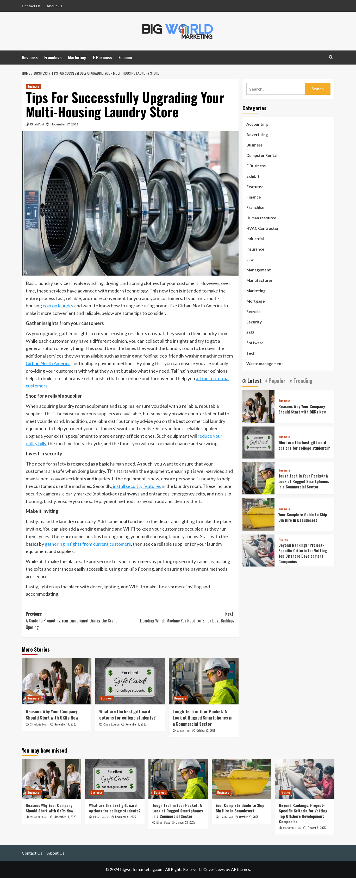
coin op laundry (58, 305)
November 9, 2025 (136, 724)
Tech (250, 353)
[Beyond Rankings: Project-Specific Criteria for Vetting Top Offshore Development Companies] (258, 549)
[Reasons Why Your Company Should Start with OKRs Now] (56, 681)
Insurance (255, 249)
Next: (182, 617)
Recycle (253, 311)
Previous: (78, 621)
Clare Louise (111, 724)
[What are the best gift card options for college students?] (130, 681)
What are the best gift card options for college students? (127, 714)
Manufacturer (259, 280)
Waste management (264, 363)
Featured (255, 186)
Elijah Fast (37, 124)
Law (250, 259)
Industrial (255, 238)
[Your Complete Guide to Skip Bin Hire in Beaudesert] (258, 513)
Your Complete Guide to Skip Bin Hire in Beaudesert (302, 517)
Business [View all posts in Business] (33, 86)
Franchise (52, 57)
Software (255, 342)
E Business (102, 57)
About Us (54, 6)
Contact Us (31, 6)
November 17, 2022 (64, 124)
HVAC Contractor (262, 228)
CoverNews (214, 869)
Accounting (257, 124)
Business (30, 57)
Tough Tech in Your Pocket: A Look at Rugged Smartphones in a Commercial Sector (203, 717)
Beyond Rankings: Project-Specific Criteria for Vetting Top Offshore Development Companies (302, 553)
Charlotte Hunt (39, 724)
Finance (125, 57)
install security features (136, 486)
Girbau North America (48, 363)
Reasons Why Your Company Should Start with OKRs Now (52, 714)
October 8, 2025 (317, 828)
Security (254, 322)
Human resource (261, 217)
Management (258, 270)
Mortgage (255, 301)
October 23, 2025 (205, 730)
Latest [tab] (253, 380)
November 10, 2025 (65, 724)
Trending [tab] (302, 380)
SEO (250, 332)
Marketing (77, 57)
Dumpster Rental (261, 155)
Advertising (257, 134)
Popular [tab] (276, 380)
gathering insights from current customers (88, 544)
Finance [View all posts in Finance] (283, 539)
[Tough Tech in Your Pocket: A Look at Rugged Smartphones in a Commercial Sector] (203, 681)
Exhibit (252, 176)
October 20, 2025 (248, 817)
